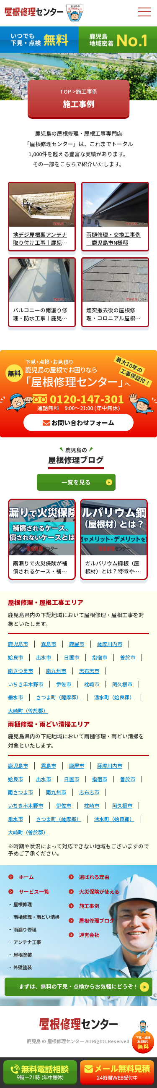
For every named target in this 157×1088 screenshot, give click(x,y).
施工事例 (89, 905)
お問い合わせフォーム (79, 422)
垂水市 (15, 697)
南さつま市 (20, 670)
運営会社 (89, 934)
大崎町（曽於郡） (28, 710)
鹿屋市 (76, 644)
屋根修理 (22, 904)
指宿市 (99, 657)
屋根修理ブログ (96, 920)
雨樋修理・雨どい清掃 (36, 917)
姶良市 (15, 657)
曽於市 (127, 657)
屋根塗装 (22, 954)
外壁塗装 (22, 967)
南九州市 (56, 670)
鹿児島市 (18, 644)
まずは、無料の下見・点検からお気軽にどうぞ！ (84, 987)
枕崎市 (91, 684)
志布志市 (89, 670)
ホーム (26, 876)
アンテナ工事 (27, 942)
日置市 (71, 657)
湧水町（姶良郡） (114, 697)
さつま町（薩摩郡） (58, 697)
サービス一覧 (34, 891)
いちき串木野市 (25, 684)
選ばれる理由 (94, 876)
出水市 (43, 657)
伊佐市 (63, 684)
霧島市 (48, 644)
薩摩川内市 (109, 644)
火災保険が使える (99, 891)
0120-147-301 (78, 398)
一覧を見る (87, 482)
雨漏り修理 (24, 929)
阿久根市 (122, 684)
